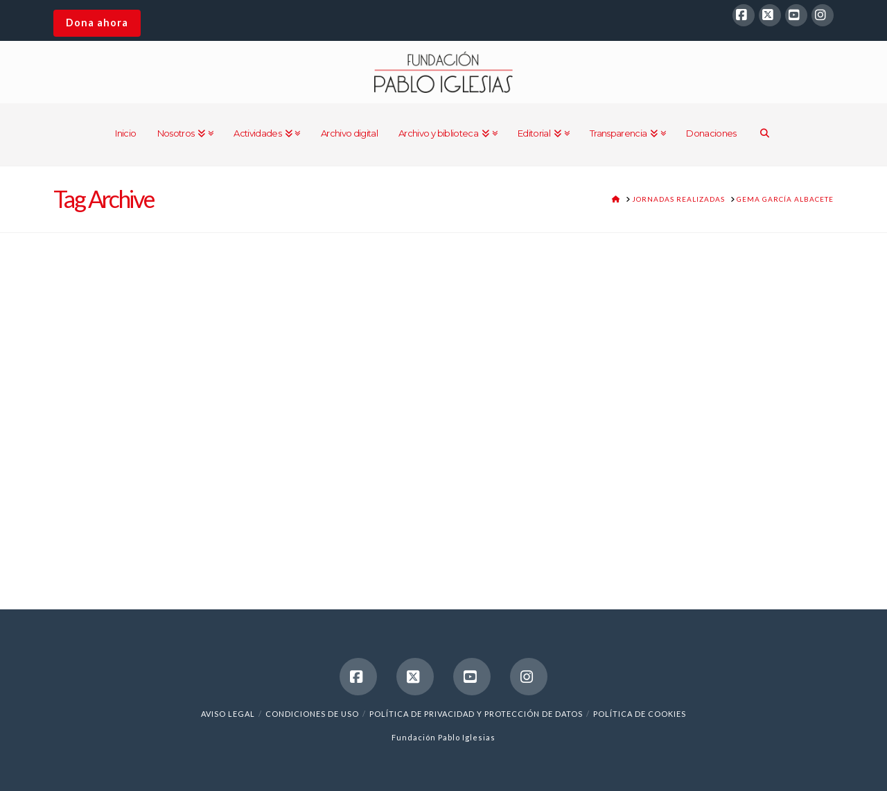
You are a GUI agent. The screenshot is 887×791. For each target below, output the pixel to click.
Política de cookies (639, 713)
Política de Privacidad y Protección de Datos (476, 713)
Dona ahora (97, 22)
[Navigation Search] (764, 134)
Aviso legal (228, 713)
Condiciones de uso (312, 713)
